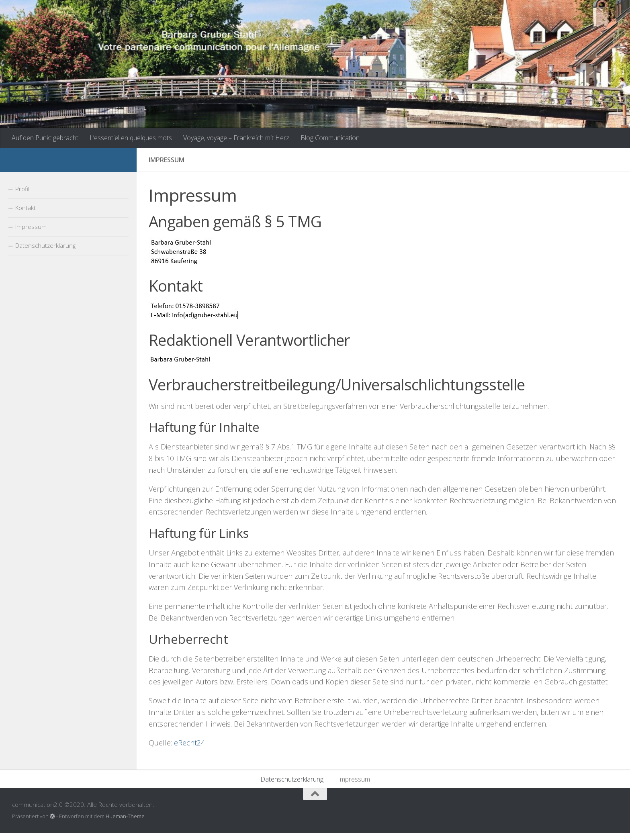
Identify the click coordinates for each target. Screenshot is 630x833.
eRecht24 (189, 742)
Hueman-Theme (125, 816)
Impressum (31, 227)
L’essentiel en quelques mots (131, 137)
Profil (22, 189)
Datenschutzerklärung (45, 245)
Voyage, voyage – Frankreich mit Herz (236, 137)
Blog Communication (330, 137)
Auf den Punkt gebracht (45, 137)
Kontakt (25, 208)
